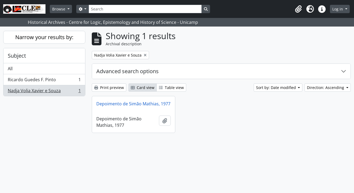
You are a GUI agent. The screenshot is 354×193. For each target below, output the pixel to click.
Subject (17, 55)
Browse (59, 9)
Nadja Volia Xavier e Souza (44, 91)
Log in (338, 9)
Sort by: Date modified (276, 87)
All (10, 69)
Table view (171, 87)
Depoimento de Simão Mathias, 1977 (133, 104)
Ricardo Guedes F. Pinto (44, 80)
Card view (142, 87)
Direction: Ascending (326, 87)
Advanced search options (127, 71)
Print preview (109, 87)
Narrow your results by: (44, 37)
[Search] (145, 9)
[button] (298, 9)
